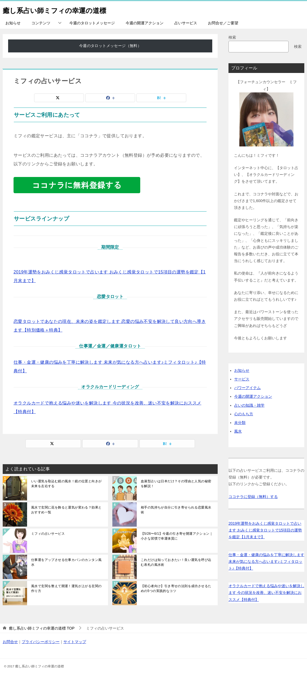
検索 (232, 37)
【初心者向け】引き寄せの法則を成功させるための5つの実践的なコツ (176, 588)
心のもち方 (243, 414)
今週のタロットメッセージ (92, 23)
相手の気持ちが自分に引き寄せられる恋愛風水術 (176, 510)
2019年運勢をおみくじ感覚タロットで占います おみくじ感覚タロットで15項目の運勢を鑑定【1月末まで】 (265, 530)
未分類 (240, 422)
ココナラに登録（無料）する (253, 496)
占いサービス (185, 23)
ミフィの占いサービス (48, 534)
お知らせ (13, 23)
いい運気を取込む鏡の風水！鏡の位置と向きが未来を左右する (66, 483)
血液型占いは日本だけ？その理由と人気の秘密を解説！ (176, 483)
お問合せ (10, 642)
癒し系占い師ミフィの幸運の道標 (64, 9)
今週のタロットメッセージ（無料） (110, 46)
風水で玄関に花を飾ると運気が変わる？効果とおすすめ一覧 (66, 510)
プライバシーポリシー (41, 642)
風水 (238, 431)
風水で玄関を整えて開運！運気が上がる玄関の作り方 (66, 588)
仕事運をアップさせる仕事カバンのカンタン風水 (66, 562)
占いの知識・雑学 (249, 405)
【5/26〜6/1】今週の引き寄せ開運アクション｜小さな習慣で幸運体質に (177, 536)
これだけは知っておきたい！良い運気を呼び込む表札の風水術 (176, 562)
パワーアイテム (247, 388)
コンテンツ (40, 23)
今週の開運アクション (145, 23)
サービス (241, 379)
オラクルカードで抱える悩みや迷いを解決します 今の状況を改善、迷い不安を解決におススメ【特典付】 (266, 592)
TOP (41, 628)
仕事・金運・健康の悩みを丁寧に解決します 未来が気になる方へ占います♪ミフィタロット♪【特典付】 (266, 561)
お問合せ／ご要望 (223, 23)
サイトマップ (74, 642)
